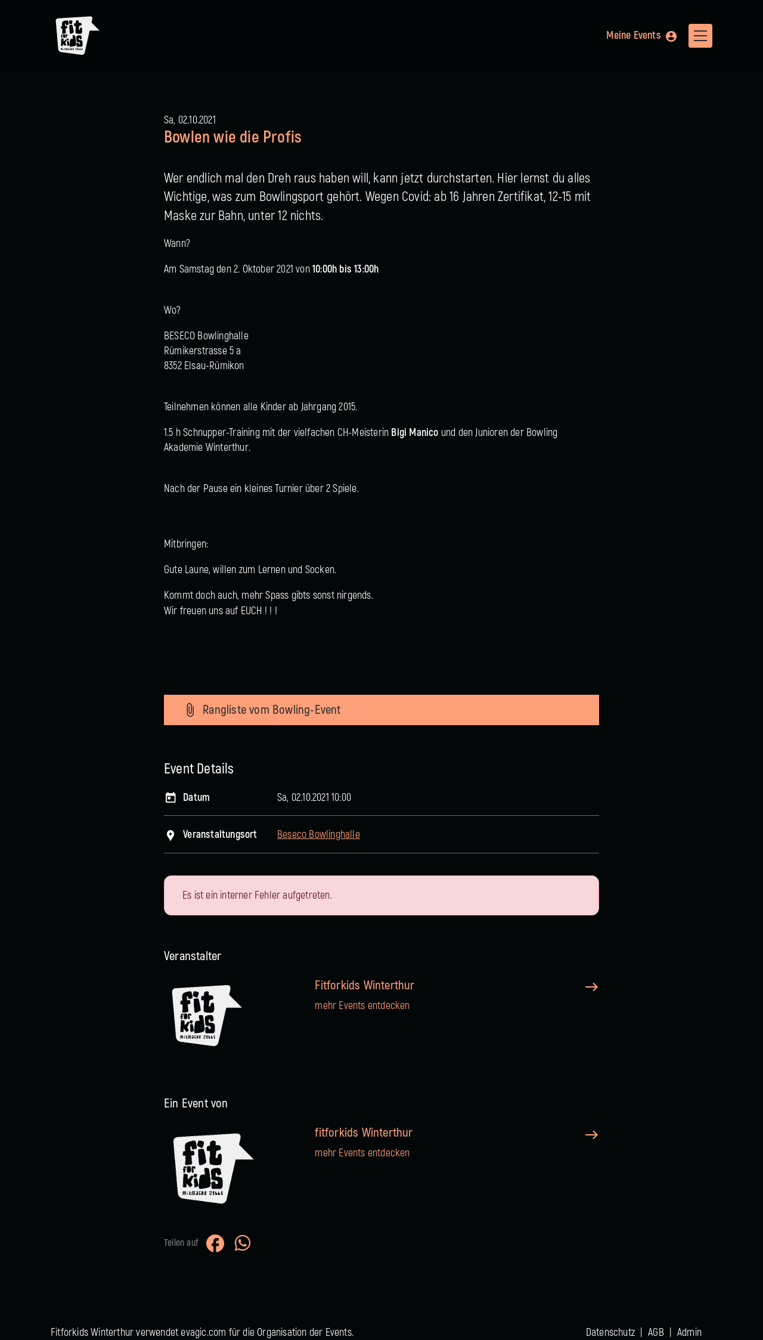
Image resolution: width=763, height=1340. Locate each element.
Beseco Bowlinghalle (318, 834)
